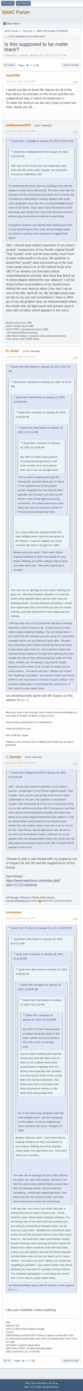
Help (27, 1383)
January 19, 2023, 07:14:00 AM (20, 131)
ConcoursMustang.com (18, 900)
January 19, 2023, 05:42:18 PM (20, 918)
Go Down (9, 65)
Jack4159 (13, 75)
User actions (71, 65)
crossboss (13, 912)
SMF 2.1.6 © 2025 (33, 1387)
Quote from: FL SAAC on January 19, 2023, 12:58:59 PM (41, 928)
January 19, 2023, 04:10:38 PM (20, 763)
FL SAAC (12, 351)
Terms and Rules (39, 1383)
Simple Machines (51, 1387)
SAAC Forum (16, 12)
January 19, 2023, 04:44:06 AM (20, 81)
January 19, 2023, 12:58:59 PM (20, 357)
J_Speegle (13, 757)
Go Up (7, 1361)
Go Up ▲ (53, 1383)
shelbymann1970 (18, 125)
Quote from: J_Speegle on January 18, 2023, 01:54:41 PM (42, 141)
